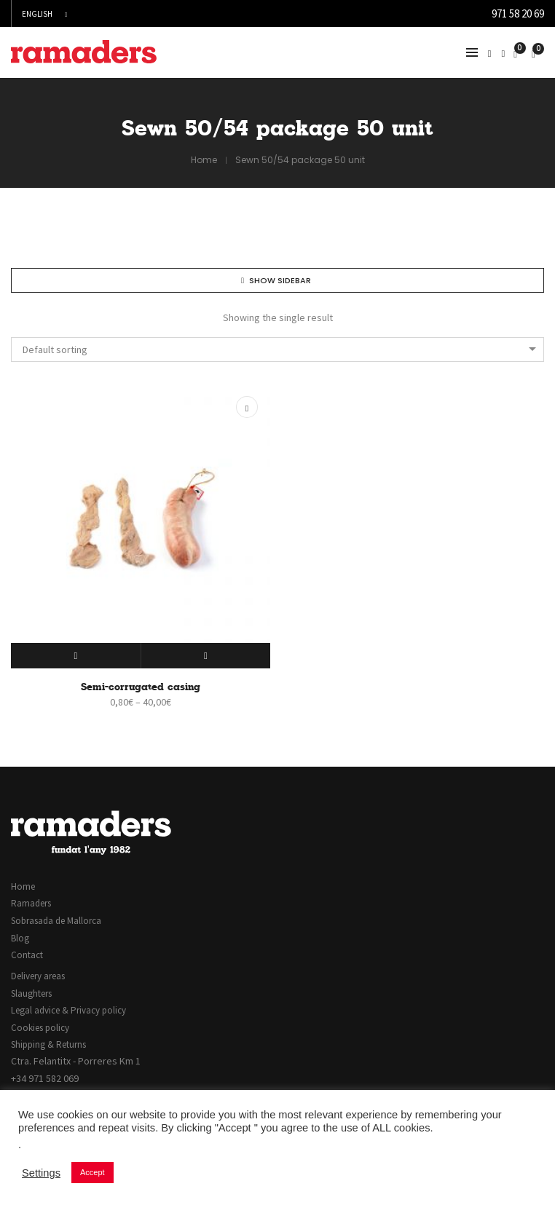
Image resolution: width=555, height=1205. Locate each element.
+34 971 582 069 (45, 1078)
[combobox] (277, 349)
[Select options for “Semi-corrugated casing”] (76, 655)
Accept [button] (92, 1172)
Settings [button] (41, 1173)
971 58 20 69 (518, 13)
